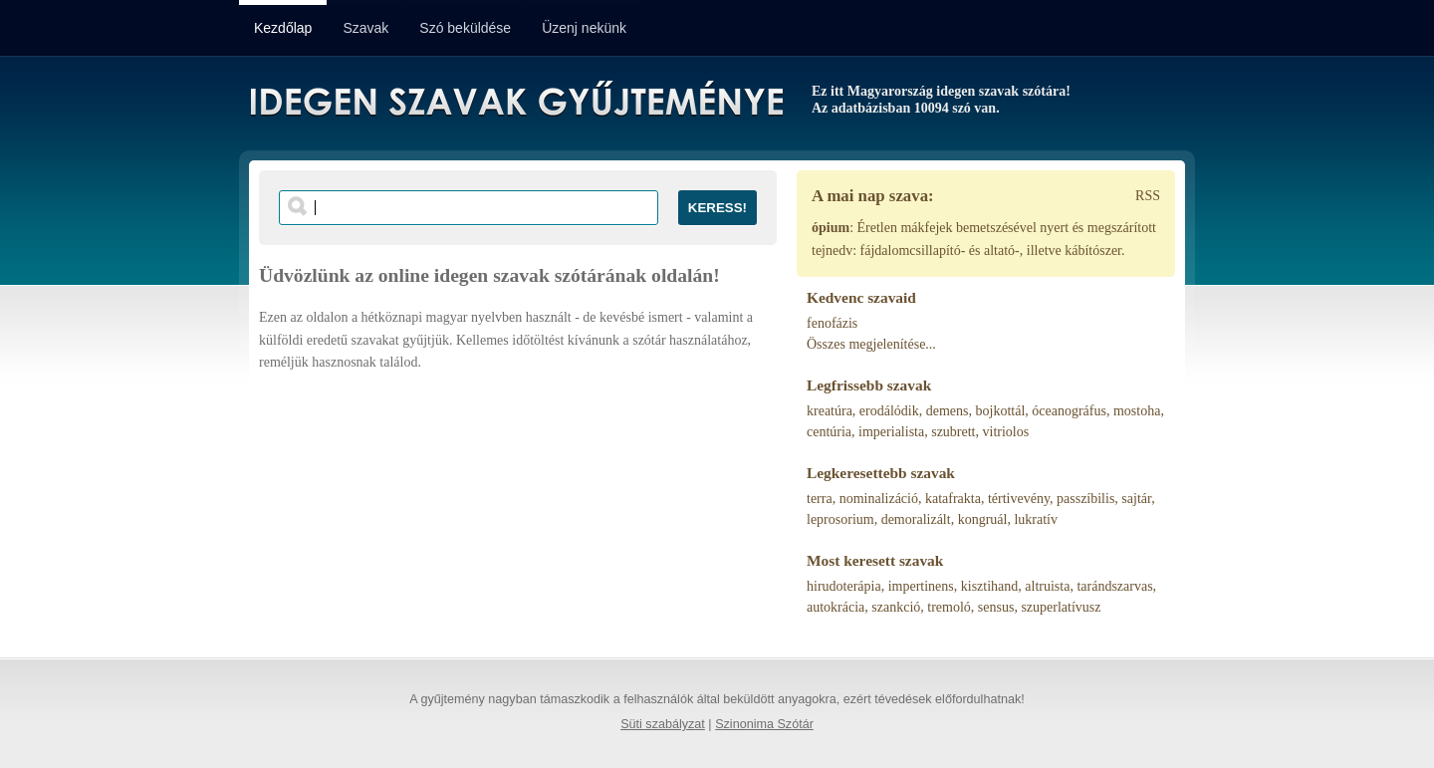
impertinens (921, 586)
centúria (829, 431)
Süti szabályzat (662, 724)
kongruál (983, 519)
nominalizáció (878, 498)
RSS (1147, 195)
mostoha (1136, 410)
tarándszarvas (1114, 586)
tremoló (949, 607)
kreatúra (829, 410)
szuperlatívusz (1060, 607)
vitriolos (1006, 431)
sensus (996, 607)
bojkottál (1001, 410)
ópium (830, 227)
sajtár (1136, 498)
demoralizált (916, 519)
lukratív (1036, 519)
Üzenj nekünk (584, 28)
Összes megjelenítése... (871, 344)
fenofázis (832, 323)
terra (820, 498)
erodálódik (889, 410)
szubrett (953, 431)
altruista (1047, 586)
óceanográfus (1069, 410)
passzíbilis (1085, 498)
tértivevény (1019, 498)
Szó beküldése (465, 28)
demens (947, 410)
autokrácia (835, 607)
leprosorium (840, 519)
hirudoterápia (844, 586)
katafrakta (953, 498)
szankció (895, 607)
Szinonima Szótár (764, 724)
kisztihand (990, 586)
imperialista (891, 431)
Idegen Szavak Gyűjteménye (515, 102)
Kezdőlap (283, 28)
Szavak (365, 28)
